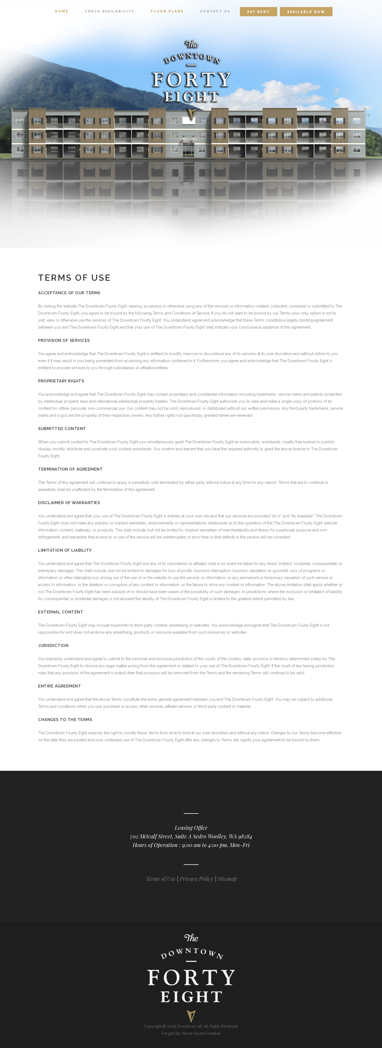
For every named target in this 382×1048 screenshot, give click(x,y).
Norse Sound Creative (201, 1033)
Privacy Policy (196, 878)
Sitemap (227, 878)
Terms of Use (161, 878)
